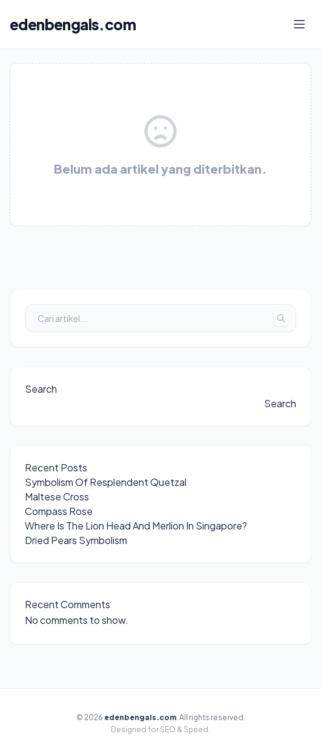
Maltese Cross (57, 496)
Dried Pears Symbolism (76, 540)
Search (41, 388)
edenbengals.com (73, 24)
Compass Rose (59, 511)
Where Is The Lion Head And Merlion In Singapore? (136, 525)
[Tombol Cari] (281, 318)
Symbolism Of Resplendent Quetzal (106, 482)
